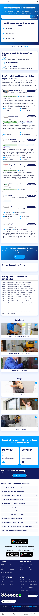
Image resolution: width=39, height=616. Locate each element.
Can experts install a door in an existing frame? (12, 495)
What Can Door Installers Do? (19, 394)
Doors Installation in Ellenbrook (10, 307)
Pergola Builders (12, 579)
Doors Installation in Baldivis (9, 300)
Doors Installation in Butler (9, 311)
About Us (2, 564)
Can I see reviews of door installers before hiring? (12, 518)
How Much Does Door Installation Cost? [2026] (19, 336)
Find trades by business (5, 572)
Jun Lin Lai (11, 206)
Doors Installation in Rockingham (24, 300)
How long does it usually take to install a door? (12, 487)
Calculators (12, 569)
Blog (10, 564)
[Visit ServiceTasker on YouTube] (17, 595)
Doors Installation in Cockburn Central (11, 290)
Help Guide (31, 587)
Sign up (2, 573)
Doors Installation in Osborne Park (24, 303)
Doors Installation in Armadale (24, 282)
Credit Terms (22, 587)
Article (11, 566)
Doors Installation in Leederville (26, 309)
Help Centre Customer (24, 590)
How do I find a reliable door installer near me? (12, 511)
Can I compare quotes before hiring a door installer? (13, 514)
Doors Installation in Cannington (24, 286)
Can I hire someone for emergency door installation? (13, 522)
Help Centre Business (33, 589)
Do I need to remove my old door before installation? (13, 491)
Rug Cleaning (3, 584)
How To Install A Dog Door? (19, 429)
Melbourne (22, 566)
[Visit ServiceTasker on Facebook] (2, 595)
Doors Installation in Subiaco (25, 305)
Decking (2, 581)
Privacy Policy (31, 579)
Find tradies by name (13, 570)
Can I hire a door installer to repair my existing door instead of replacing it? (18, 526)
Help (1, 570)
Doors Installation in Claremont (26, 288)
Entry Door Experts (13, 224)
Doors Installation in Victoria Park (10, 309)
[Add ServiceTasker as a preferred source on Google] (19, 541)
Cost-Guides (3, 566)
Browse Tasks (22, 589)
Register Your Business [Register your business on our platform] (8, 601)
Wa (19, 46)
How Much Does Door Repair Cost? (19, 370)
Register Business (26, 614)
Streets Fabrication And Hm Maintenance (15, 90)
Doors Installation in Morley (24, 284)
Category (6, 46)
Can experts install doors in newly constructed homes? (13, 503)
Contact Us (12, 567)
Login (11, 572)
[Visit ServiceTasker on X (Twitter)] (8, 595)
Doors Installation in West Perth (26, 298)
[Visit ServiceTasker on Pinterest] (5, 595)
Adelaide (30, 567)
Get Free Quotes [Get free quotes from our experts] (33, 596)
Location (21, 564)
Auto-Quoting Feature (33, 581)
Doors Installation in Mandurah (10, 282)
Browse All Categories (33, 584)
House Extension (4, 579)
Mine (10, 195)
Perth (22, 46)
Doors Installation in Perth (9, 313)
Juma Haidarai (12, 139)
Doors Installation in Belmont (9, 286)
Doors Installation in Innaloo (9, 303)
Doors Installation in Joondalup (10, 294)
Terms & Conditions (23, 579)
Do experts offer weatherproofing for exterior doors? (13, 507)
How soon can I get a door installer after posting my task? (14, 530)
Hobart (30, 569)
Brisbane (30, 566)
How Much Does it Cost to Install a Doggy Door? (19, 353)
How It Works (22, 584)
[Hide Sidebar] (37, 1)
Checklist (2, 567)
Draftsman (11, 581)
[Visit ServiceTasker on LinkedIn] (14, 595)
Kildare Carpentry (13, 116)
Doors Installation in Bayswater (10, 284)
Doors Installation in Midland (25, 307)
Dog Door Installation (8, 269)
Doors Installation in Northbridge (10, 298)
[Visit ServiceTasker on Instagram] (11, 595)
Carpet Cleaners (12, 582)
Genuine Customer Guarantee (23, 582)
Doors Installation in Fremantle (28, 290)
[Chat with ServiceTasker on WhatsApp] (20, 595)
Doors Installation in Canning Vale (10, 288)
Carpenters (3, 582)
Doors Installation (13, 46)
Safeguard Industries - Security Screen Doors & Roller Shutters (16, 165)
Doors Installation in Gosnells (9, 292)
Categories (2, 569)
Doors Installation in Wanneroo (23, 311)
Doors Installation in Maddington (25, 292)
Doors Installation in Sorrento (24, 294)
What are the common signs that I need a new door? (13, 499)
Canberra (22, 569)
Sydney (30, 564)
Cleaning (11, 584)
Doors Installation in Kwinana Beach (11, 296)
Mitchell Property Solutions (15, 184)
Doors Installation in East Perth (27, 296)
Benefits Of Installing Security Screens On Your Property (19, 412)
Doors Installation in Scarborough (10, 305)
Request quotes (31, 90)
